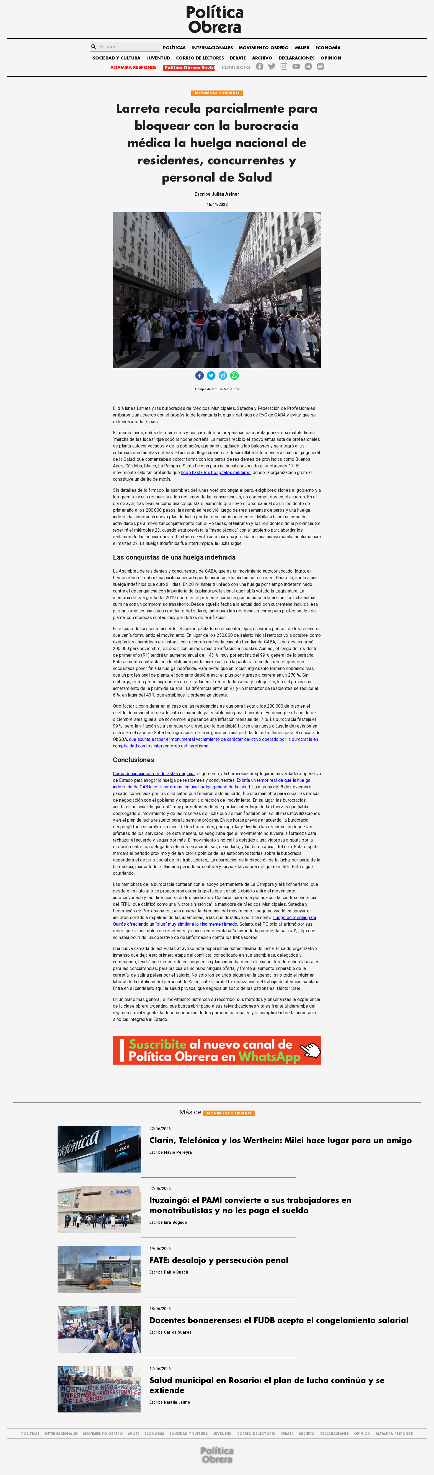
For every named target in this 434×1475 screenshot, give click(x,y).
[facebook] (199, 376)
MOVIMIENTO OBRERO (264, 48)
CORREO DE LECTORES (200, 58)
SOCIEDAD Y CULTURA (117, 58)
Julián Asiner (225, 194)
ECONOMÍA (328, 48)
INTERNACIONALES (212, 48)
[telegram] (222, 376)
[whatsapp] (234, 376)
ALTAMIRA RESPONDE (133, 68)
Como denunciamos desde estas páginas (154, 773)
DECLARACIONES (296, 58)
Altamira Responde (394, 1433)
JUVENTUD (158, 58)
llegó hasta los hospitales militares (215, 472)
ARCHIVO (262, 58)
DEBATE (238, 58)
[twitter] (211, 376)
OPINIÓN (331, 58)
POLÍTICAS (174, 48)
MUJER (302, 48)
